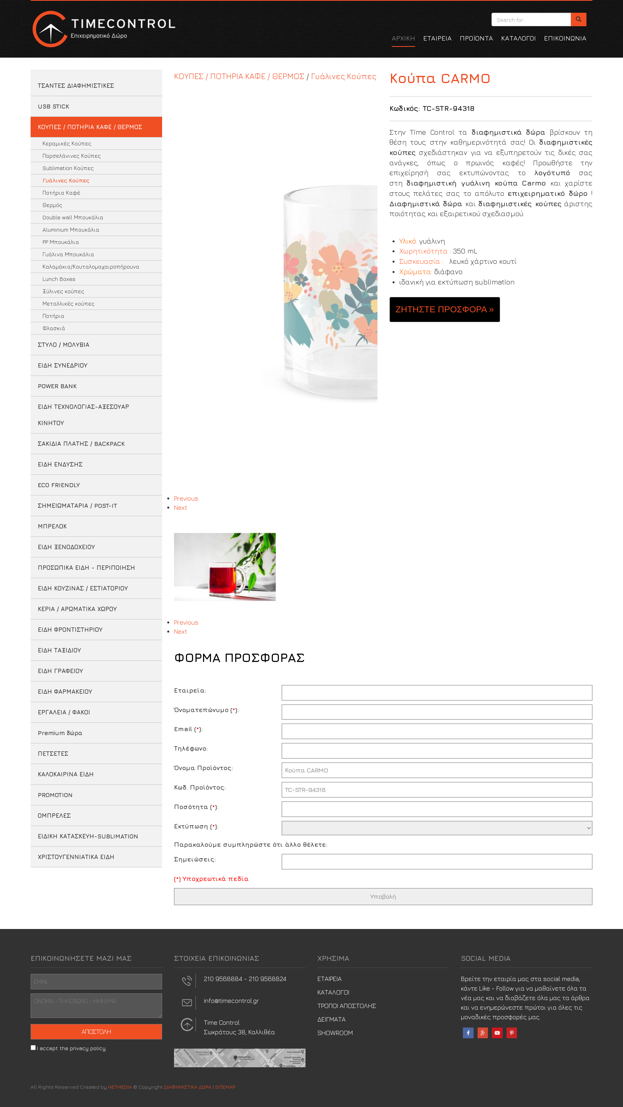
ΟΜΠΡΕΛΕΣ (54, 815)
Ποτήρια (53, 315)
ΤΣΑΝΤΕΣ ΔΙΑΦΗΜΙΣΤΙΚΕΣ (76, 85)
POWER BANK (57, 386)
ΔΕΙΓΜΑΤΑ (331, 1019)
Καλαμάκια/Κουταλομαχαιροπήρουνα (91, 266)
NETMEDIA (120, 1087)
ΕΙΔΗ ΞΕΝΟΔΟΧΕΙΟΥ (66, 547)
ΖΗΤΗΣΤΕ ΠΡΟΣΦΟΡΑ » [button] (445, 309)
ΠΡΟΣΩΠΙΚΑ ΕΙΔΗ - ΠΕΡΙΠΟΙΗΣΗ (86, 567)
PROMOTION (55, 795)
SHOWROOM (335, 1032)
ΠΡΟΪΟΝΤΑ (476, 38)
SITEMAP (225, 1087)
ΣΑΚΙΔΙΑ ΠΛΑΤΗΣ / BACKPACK (81, 443)
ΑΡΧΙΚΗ (403, 38)
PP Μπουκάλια (61, 241)
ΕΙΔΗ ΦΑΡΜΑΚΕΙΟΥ (65, 691)
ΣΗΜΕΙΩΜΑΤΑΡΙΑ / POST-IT (77, 505)
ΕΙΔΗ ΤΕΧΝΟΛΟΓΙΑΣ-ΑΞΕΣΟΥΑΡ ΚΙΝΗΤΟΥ (83, 414)
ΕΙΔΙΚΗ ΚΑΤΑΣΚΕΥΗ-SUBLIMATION (88, 836)
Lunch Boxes (59, 278)
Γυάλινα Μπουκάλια (68, 254)
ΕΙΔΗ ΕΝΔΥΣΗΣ (60, 464)
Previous (186, 498)
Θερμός (52, 204)
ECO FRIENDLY (59, 485)
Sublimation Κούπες (68, 168)
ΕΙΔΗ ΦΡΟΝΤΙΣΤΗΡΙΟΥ (70, 629)
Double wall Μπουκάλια (73, 217)
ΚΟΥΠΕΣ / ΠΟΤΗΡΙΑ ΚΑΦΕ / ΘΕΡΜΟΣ (90, 127)
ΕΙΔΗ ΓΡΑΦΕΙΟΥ (60, 671)
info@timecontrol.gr (231, 1000)
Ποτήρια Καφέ (61, 192)
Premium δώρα (60, 733)
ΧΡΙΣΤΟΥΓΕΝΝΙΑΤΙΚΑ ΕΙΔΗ (76, 856)
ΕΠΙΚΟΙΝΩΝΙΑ (565, 38)
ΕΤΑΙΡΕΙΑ (437, 38)
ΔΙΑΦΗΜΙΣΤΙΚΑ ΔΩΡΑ (103, 28)
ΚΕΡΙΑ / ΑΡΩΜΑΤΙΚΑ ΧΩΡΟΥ (77, 609)
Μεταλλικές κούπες (69, 303)
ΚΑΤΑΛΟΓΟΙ (518, 38)
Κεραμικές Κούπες (67, 143)
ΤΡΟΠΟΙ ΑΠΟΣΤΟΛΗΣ (346, 1005)
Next (180, 507)
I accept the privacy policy (71, 1048)
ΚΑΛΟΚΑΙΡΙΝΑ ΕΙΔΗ (66, 774)
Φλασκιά (54, 328)
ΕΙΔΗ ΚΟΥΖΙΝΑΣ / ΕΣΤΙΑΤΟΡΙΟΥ (83, 588)
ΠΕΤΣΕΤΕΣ (53, 753)
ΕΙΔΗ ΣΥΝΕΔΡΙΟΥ (62, 365)
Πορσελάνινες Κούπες (72, 155)
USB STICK (53, 106)
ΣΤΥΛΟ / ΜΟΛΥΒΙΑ (63, 344)
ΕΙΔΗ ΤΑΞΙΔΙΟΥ (59, 650)
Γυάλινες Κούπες (66, 180)
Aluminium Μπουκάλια (71, 229)
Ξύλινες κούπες (63, 291)
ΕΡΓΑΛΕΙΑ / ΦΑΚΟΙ (64, 712)
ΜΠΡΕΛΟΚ (52, 526)
